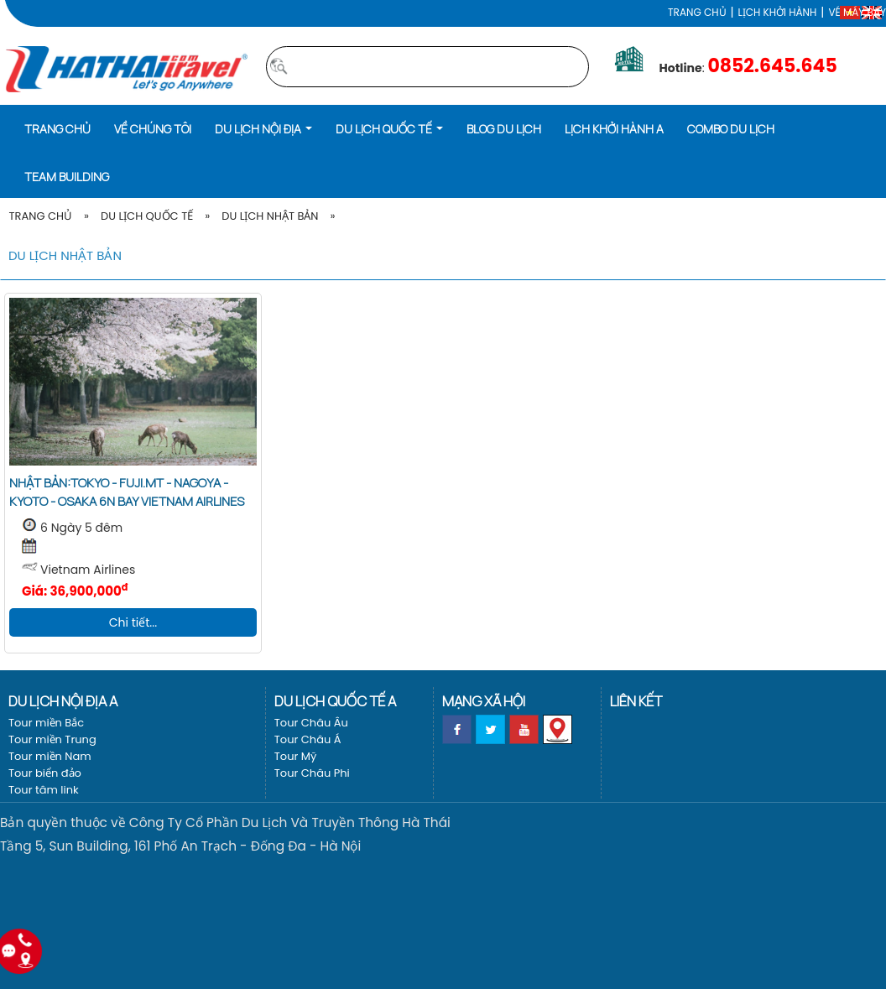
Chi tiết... (133, 622)
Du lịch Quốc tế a (335, 701)
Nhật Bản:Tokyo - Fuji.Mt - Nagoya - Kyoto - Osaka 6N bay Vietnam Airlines (126, 492)
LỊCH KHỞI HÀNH (777, 12)
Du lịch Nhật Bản (270, 216)
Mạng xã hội (483, 701)
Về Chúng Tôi (152, 129)
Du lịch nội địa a (62, 701)
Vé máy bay (857, 12)
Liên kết (636, 701)
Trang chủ (697, 12)
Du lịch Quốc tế (147, 216)
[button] (263, 127)
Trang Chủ (40, 216)
